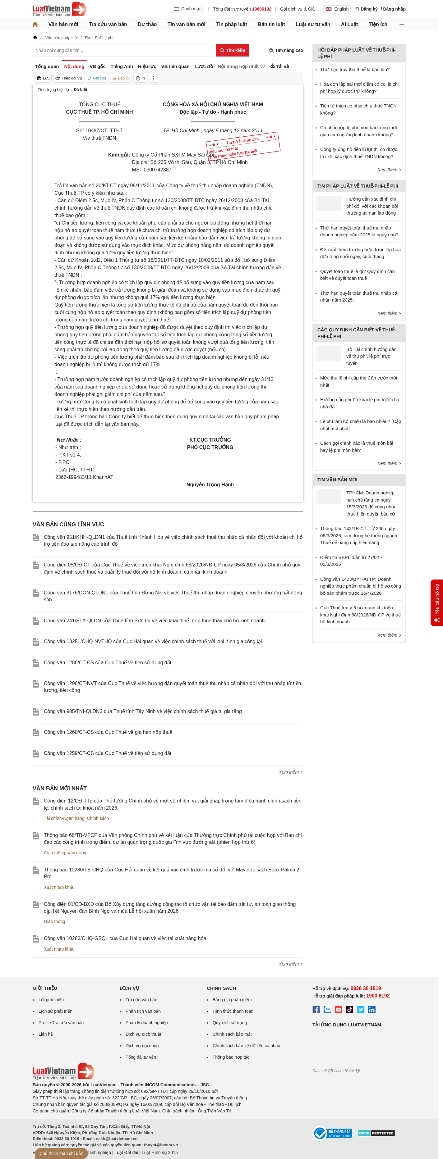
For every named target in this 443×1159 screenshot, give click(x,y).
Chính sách (98, 818)
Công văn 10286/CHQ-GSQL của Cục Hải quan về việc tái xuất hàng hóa (125, 938)
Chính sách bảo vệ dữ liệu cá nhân (246, 1045)
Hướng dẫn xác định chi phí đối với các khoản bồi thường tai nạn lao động (372, 206)
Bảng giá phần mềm (232, 999)
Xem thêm (291, 772)
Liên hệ (46, 1034)
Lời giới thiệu (51, 999)
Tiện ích (378, 24)
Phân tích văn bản (143, 1011)
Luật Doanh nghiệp (92, 1152)
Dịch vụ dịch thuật (143, 1034)
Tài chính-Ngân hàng (64, 818)
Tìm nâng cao (286, 50)
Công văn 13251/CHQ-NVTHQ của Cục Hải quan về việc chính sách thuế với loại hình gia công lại (153, 641)
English (336, 9)
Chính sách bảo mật (232, 1034)
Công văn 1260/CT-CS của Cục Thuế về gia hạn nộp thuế (108, 732)
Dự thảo (147, 24)
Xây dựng (76, 852)
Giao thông (54, 852)
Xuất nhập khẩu (59, 887)
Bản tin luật (271, 24)
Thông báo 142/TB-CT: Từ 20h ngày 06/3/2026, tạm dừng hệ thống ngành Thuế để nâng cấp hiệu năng (358, 535)
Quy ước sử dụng (230, 1022)
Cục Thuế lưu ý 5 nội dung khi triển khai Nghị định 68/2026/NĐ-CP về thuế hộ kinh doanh (360, 614)
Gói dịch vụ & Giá (297, 9)
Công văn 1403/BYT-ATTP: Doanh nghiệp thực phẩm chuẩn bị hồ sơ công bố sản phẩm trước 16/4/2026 (360, 586)
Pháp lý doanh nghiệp (147, 1022)
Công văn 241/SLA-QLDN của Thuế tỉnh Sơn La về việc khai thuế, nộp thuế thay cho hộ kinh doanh (154, 620)
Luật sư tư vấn (313, 24)
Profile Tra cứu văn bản (61, 1022)
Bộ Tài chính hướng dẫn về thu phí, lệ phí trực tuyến (371, 356)
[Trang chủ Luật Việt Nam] (59, 9)
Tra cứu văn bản (108, 24)
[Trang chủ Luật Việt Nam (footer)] (63, 1078)
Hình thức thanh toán (233, 1011)
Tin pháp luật (231, 24)
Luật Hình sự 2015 (160, 1152)
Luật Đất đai (126, 1152)
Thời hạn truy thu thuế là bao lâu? (355, 69)
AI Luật (349, 24)
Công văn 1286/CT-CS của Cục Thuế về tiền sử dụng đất (107, 662)
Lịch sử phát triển (55, 1011)
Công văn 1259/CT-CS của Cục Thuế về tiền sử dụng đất (107, 753)
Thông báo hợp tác (231, 1057)
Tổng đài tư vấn (141, 1057)
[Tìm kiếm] (232, 50)
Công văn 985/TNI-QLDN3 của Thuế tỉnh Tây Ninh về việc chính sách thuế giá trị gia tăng (143, 711)
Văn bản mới (63, 24)
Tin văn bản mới (186, 24)
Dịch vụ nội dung (142, 1045)
